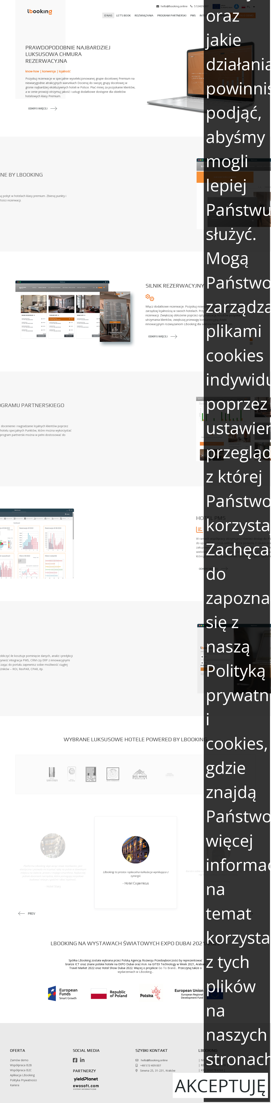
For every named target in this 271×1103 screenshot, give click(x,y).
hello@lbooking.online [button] (174, 6)
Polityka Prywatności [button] (23, 1080)
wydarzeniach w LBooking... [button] (135, 972)
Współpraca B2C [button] (21, 1070)
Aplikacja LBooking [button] (22, 1075)
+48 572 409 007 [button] (150, 1065)
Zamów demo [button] (19, 1060)
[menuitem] (108, 15)
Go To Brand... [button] (168, 968)
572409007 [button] (201, 6)
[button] (34, 11)
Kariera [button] (14, 1085)
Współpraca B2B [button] (21, 1065)
